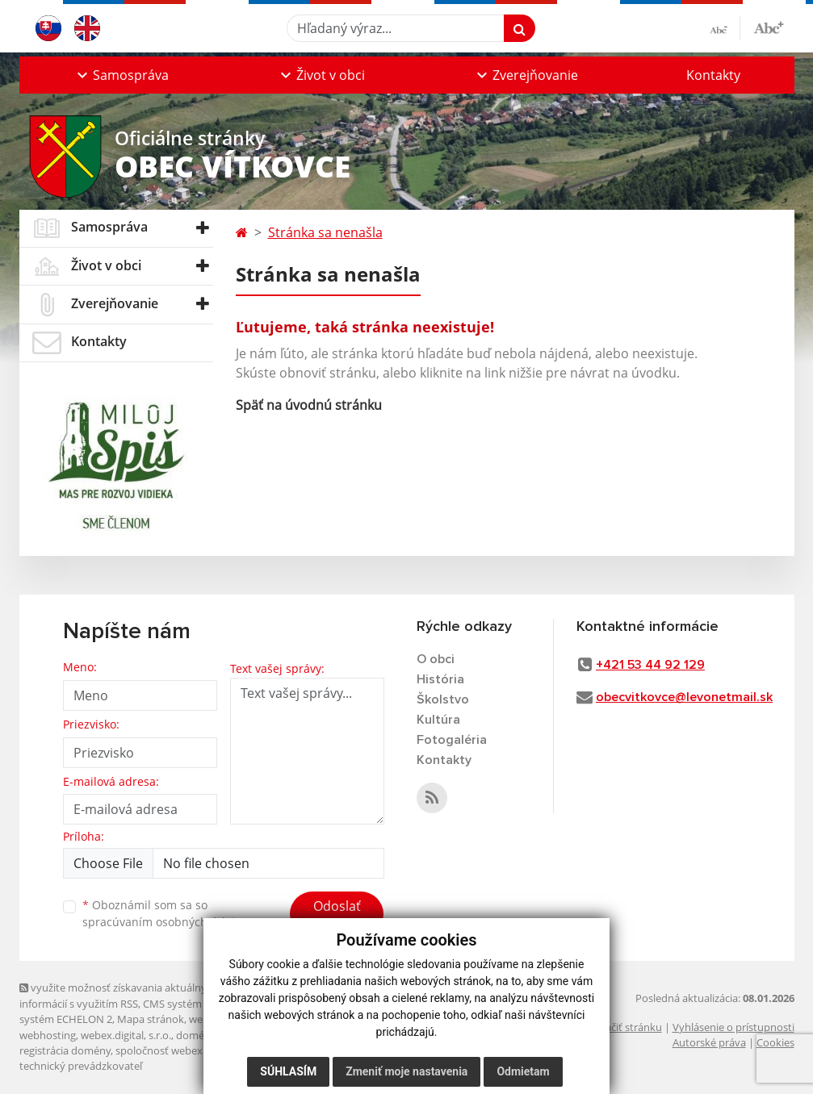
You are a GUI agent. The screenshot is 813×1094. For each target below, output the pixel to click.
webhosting (47, 1035)
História (440, 679)
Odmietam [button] (523, 1071)
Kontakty (713, 75)
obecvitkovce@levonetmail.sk (684, 697)
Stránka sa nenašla (325, 232)
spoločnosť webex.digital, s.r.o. (188, 1050)
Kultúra (438, 719)
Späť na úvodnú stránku (309, 405)
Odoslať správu (337, 915)
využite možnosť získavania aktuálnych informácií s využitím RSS (118, 995)
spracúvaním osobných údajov (164, 921)
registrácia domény (65, 1050)
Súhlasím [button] (288, 1071)
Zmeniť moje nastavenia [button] (406, 1071)
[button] (121, 75)
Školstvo (443, 699)
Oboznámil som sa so (164, 913)
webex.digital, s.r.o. (126, 1035)
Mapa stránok (150, 1019)
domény (196, 1035)
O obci (436, 659)
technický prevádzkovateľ (80, 1066)
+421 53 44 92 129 (650, 664)
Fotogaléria (452, 739)
